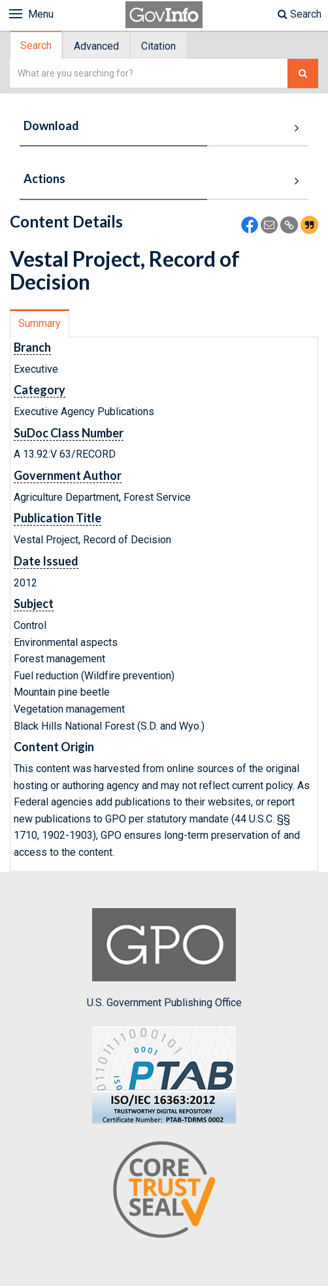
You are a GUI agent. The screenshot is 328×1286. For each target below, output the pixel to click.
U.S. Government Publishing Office (164, 958)
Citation (158, 46)
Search (299, 14)
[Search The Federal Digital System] (302, 73)
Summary (39, 323)
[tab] (36, 45)
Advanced (96, 46)
